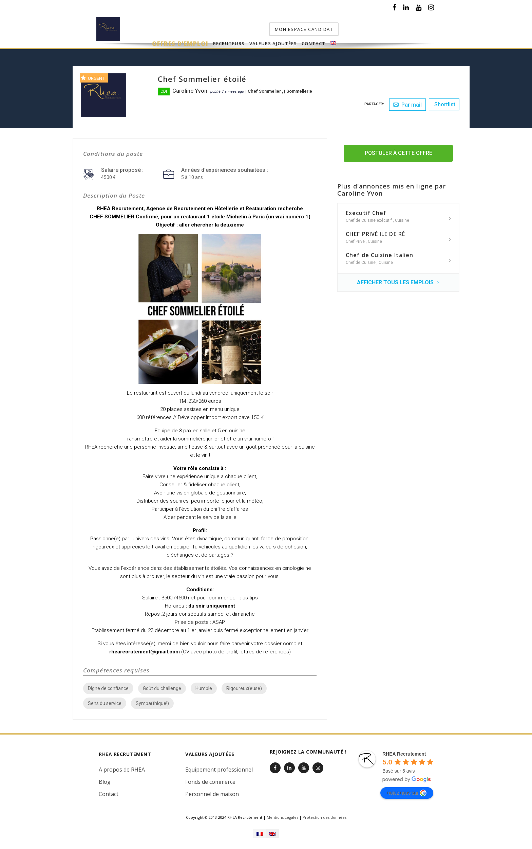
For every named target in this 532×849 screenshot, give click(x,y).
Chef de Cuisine (361, 260)
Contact (331, 28)
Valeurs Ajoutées (290, 28)
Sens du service (104, 701)
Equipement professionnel (219, 767)
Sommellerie (299, 89)
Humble (203, 686)
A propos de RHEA (122, 767)
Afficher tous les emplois (398, 280)
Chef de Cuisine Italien (379, 253)
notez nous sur (406, 791)
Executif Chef (366, 211)
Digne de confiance (108, 686)
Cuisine (402, 218)
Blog (105, 779)
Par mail (407, 103)
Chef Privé (356, 239)
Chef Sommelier (265, 89)
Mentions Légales (282, 815)
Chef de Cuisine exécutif (369, 218)
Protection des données (324, 815)
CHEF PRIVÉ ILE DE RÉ (375, 232)
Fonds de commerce (210, 779)
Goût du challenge (162, 686)
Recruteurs (246, 28)
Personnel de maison (212, 792)
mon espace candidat (401, 27)
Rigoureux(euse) (244, 686)
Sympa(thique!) (152, 701)
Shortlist (444, 102)
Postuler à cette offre (398, 151)
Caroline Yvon (189, 89)
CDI (163, 89)
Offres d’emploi (197, 27)
